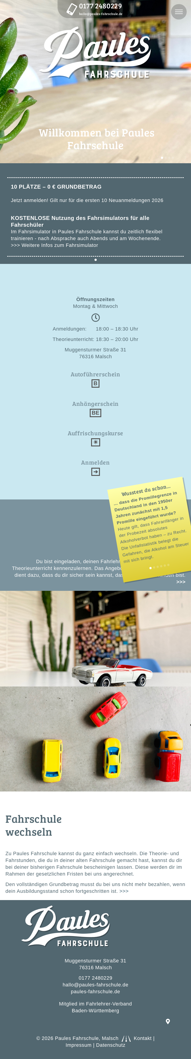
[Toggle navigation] (179, 12)
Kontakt (143, 1038)
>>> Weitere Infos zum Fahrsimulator (54, 245)
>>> (124, 891)
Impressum (78, 1045)
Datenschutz (111, 1045)
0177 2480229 (100, 5)
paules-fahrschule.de (95, 991)
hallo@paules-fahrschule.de (101, 13)
